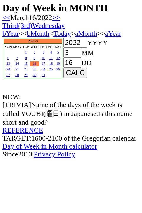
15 (26, 64)
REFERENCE (22, 130)
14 (17, 64)
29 (26, 75)
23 (34, 69)
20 (8, 69)
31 (43, 75)
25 (51, 69)
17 (43, 64)
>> (56, 17)
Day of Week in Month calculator (49, 146)
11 (51, 58)
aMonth (86, 33)
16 (34, 64)
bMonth (38, 33)
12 (58, 58)
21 (17, 69)
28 (17, 75)
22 (26, 69)
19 (58, 64)
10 (43, 58)
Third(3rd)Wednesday (33, 25)
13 (8, 64)
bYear (10, 33)
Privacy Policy (54, 154)
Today (62, 33)
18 (51, 64)
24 (43, 69)
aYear (113, 33)
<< (6, 17)
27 (8, 75)
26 (58, 69)
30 (34, 75)
